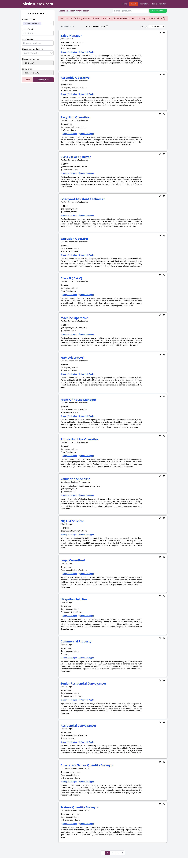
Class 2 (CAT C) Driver (76, 157)
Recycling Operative (75, 117)
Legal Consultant (73, 560)
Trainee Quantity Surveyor (80, 807)
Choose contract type (30, 59)
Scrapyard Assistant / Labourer (83, 199)
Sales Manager (71, 35)
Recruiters (144, 4)
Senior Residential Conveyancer (83, 683)
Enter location (27, 39)
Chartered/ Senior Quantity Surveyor (87, 765)
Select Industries (29, 19)
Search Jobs (43, 79)
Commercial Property (76, 641)
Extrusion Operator (74, 239)
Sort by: (143, 26)
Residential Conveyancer (78, 725)
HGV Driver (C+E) (73, 357)
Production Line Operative (80, 439)
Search (133, 4)
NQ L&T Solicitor (72, 521)
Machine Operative (74, 318)
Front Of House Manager (78, 400)
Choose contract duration (32, 49)
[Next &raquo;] (122, 853)
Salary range (27, 69)
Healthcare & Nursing (31, 23)
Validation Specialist (75, 479)
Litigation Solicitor (74, 599)
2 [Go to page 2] (112, 853)
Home (124, 4)
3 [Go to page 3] (117, 853)
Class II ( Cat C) (71, 278)
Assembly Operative (75, 78)
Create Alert (157, 10)
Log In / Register (159, 4)
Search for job (27, 29)
